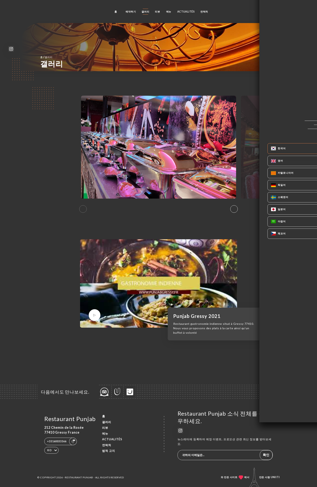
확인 (266, 455)
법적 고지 (108, 450)
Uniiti (275, 477)
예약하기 (131, 11)
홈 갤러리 (46, 57)
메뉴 (168, 11)
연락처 (204, 11)
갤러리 (145, 11)
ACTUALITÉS (186, 11)
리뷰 (157, 11)
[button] (234, 209)
